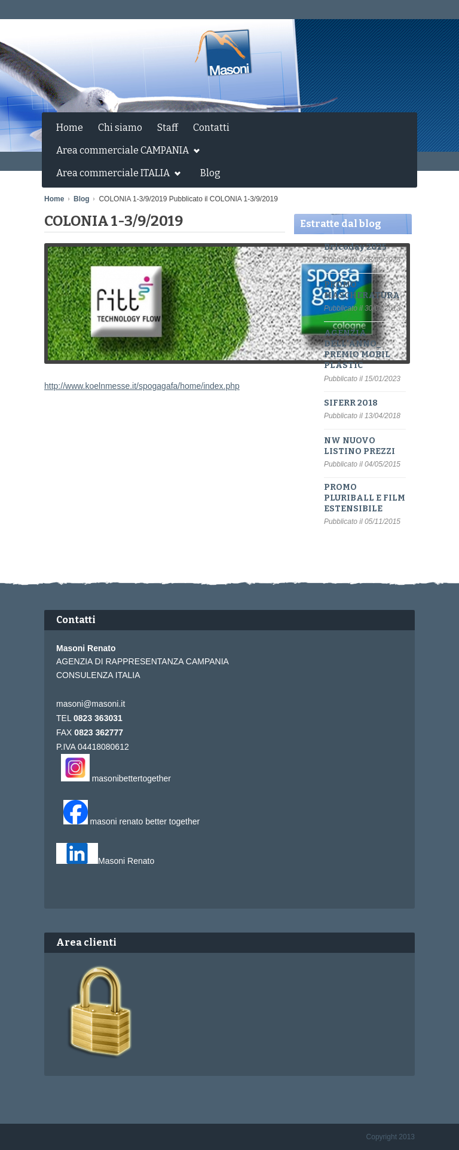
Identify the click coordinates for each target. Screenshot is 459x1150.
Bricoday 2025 (355, 247)
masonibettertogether (131, 778)
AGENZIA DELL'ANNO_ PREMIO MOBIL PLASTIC (357, 349)
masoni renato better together (145, 821)
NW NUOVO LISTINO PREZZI (359, 446)
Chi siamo (120, 127)
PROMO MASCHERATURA (362, 290)
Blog (210, 173)
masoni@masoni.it (90, 704)
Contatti (211, 127)
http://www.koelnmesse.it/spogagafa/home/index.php (142, 386)
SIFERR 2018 (351, 403)
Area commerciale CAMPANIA (125, 152)
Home (69, 127)
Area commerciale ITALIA (115, 174)
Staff (167, 127)
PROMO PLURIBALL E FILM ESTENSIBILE (364, 498)
